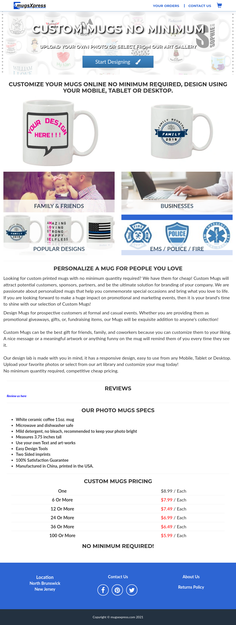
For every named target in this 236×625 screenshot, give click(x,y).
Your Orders (166, 6)
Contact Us (199, 6)
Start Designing (118, 62)
